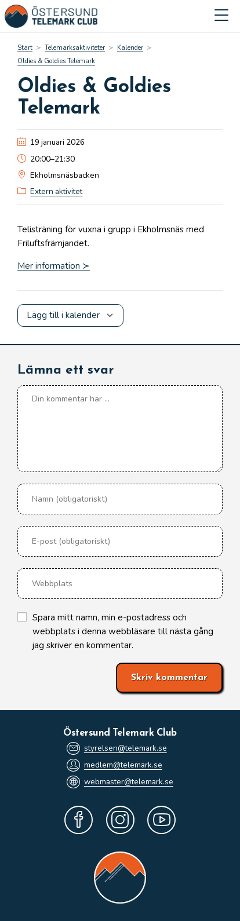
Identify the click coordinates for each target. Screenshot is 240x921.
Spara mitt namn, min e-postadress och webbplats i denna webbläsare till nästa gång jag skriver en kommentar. (122, 631)
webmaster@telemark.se (120, 782)
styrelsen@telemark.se (117, 748)
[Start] (24, 47)
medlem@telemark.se (114, 765)
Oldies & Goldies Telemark (56, 61)
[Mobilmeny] (221, 16)
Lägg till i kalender (63, 315)
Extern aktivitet (56, 191)
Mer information (48, 266)
